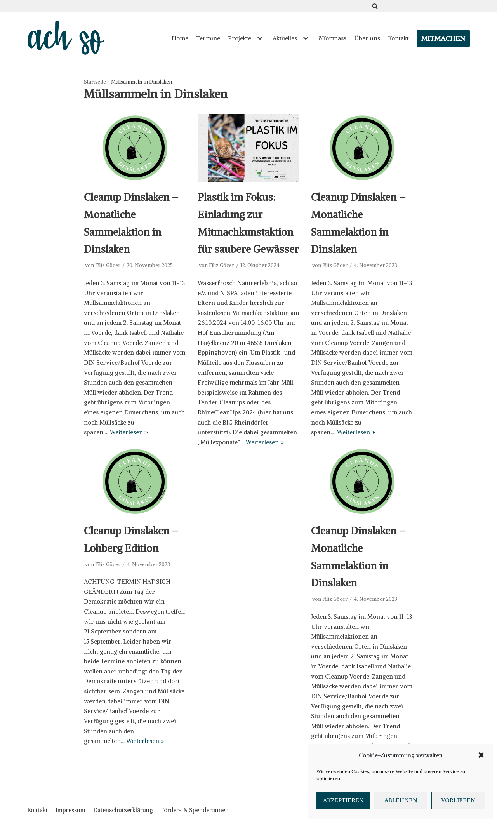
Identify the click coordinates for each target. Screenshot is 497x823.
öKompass (334, 38)
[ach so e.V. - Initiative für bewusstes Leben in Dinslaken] (68, 38)
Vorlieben (458, 800)
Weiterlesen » (163, 418)
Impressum (70, 809)
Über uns (368, 38)
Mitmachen (443, 38)
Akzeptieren (343, 800)
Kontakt (398, 38)
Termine (212, 38)
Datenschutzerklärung (123, 809)
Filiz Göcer (107, 264)
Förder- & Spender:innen (195, 809)
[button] (481, 755)
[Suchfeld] (375, 6)
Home (185, 38)
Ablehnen (400, 800)
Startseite (95, 82)
